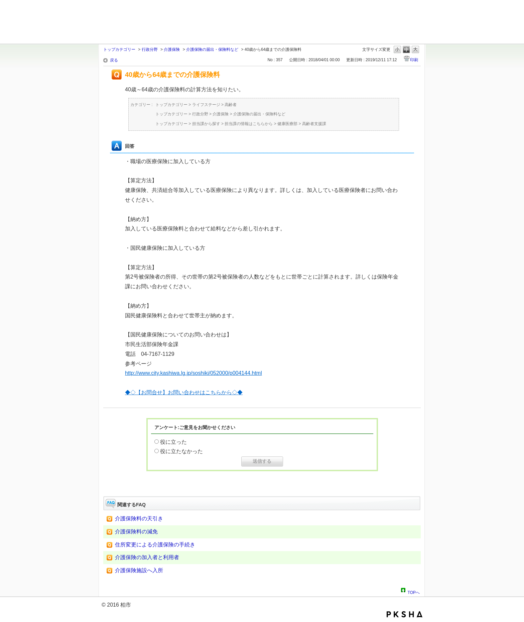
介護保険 (172, 49)
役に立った (173, 442)
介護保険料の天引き (139, 518)
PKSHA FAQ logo (404, 614)
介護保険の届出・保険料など (212, 49)
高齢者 (231, 104)
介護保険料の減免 (136, 531)
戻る (114, 60)
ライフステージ (206, 104)
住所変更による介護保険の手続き (155, 544)
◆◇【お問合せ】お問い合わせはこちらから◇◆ (184, 392)
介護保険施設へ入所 (139, 570)
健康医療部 (287, 123)
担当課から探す (206, 123)
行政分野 (150, 49)
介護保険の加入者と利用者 (147, 557)
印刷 (414, 60)
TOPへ (414, 591)
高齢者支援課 (314, 123)
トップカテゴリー (119, 49)
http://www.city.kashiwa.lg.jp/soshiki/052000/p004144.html (193, 373)
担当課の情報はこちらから (249, 123)
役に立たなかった (181, 451)
